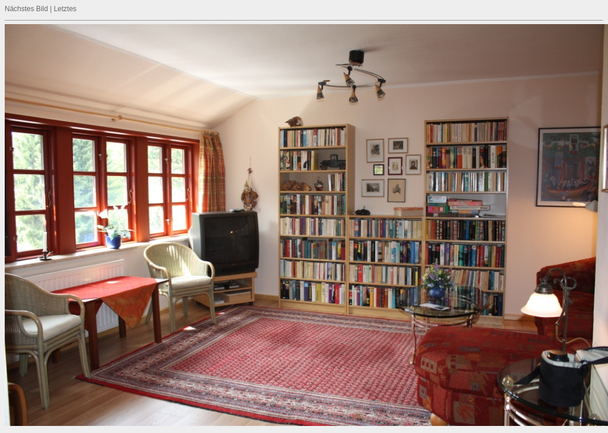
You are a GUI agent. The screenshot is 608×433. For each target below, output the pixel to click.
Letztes (65, 9)
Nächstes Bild (26, 9)
